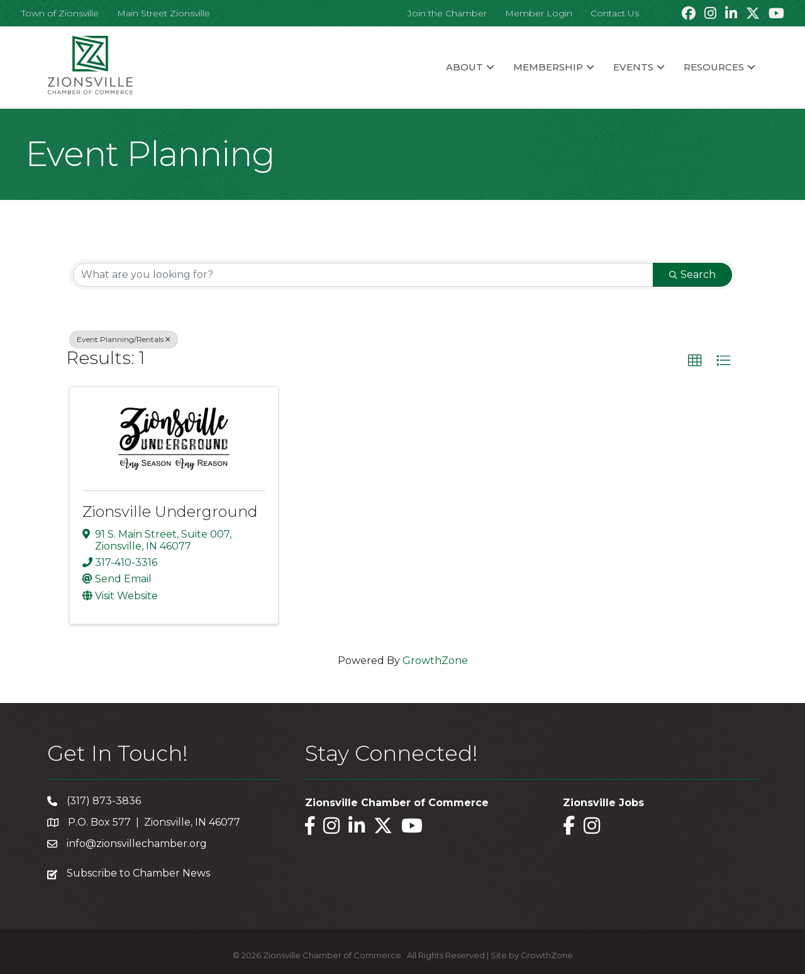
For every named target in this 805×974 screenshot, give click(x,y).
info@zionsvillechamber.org (137, 843)
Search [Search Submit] (692, 274)
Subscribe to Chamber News (138, 873)
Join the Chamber (447, 13)
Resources (714, 67)
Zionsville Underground (170, 511)
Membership (548, 67)
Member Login (538, 13)
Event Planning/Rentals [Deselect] (123, 339)
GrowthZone (435, 661)
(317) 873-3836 (104, 801)
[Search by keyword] (363, 275)
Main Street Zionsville (163, 13)
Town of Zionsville (60, 13)
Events (633, 67)
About (464, 67)
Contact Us (615, 13)
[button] (695, 361)
